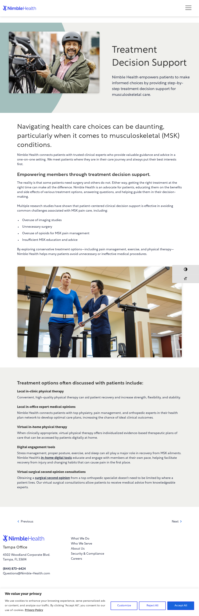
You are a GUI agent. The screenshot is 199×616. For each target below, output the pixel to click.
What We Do (80, 538)
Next (177, 521)
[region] (99, 602)
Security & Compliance (87, 553)
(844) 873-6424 (14, 569)
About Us (78, 548)
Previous (25, 521)
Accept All (181, 605)
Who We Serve (81, 543)
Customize (124, 605)
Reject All (152, 605)
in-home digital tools (56, 458)
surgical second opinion (52, 478)
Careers (76, 558)
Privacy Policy (34, 610)
